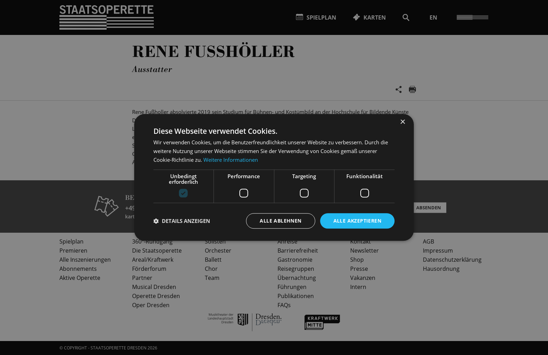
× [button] (402, 122)
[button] (181, 221)
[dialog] (274, 177)
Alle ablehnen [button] (280, 220)
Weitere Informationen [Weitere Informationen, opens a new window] (230, 159)
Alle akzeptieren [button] (357, 220)
